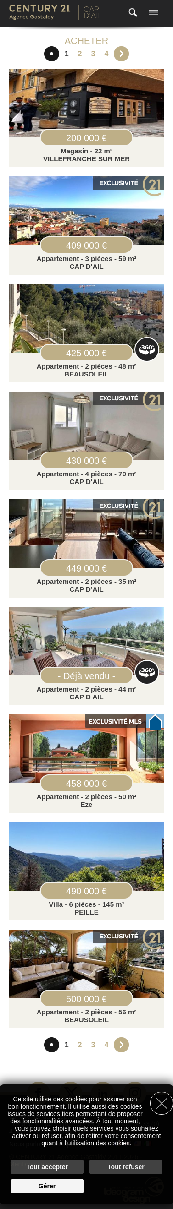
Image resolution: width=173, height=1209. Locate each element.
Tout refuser (126, 1167)
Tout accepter (47, 1167)
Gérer (47, 1186)
